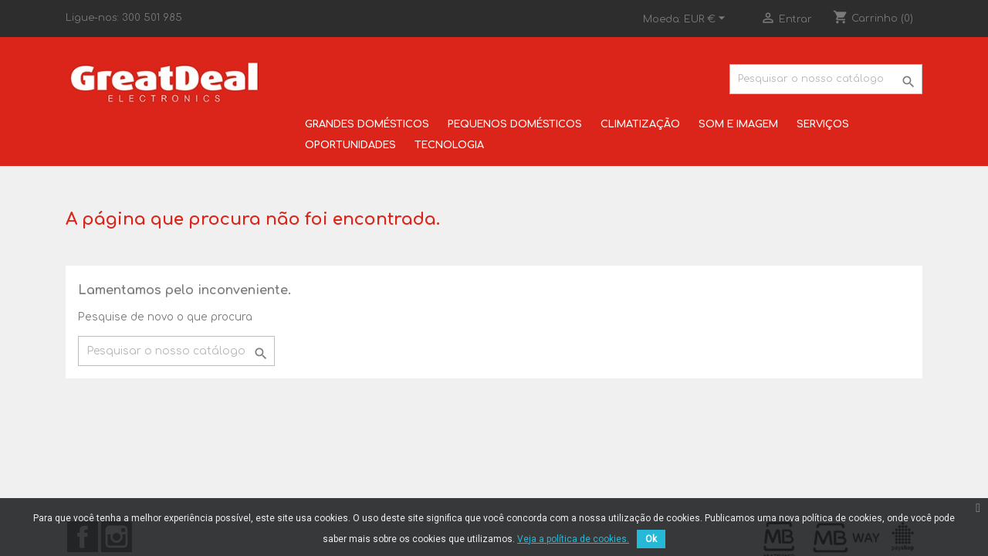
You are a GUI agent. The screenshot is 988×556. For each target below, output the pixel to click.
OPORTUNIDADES (350, 145)
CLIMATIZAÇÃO (640, 124)
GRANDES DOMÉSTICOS (367, 124)
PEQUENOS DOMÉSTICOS (515, 124)
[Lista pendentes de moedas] (706, 19)
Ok (651, 539)
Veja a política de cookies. (573, 539)
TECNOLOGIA (449, 145)
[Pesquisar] (825, 79)
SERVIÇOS (823, 124)
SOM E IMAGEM (738, 124)
